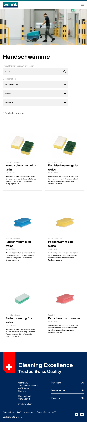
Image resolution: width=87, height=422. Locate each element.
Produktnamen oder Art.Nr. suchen (18, 66)
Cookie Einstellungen (12, 417)
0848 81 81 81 (24, 399)
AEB (54, 412)
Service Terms (43, 412)
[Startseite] (10, 4)
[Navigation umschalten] (82, 5)
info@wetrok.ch (25, 404)
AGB (19, 412)
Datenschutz (8, 412)
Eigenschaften (9, 78)
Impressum (29, 412)
